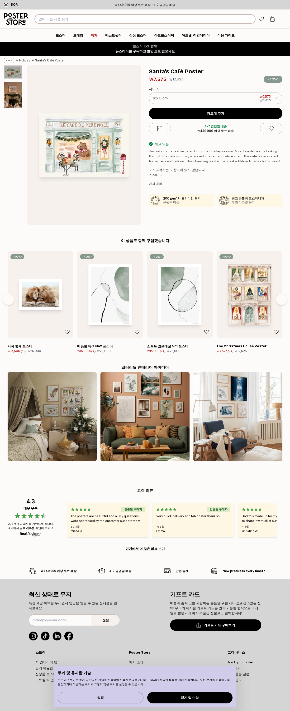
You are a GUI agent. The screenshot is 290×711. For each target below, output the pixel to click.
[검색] (251, 19)
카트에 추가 (215, 114)
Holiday (24, 60)
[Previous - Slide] (8, 299)
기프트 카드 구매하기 (215, 625)
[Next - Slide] (281, 299)
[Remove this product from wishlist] (271, 128)
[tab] (261, 19)
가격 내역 (155, 184)
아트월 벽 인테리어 (49, 680)
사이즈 (154, 89)
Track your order (240, 662)
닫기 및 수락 (190, 698)
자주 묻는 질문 (238, 674)
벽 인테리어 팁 (46, 662)
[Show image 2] (13, 95)
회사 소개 (136, 662)
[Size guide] (160, 128)
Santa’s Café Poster (50, 60)
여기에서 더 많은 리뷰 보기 (145, 549)
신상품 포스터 (45, 674)
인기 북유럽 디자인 (49, 668)
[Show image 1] (13, 72)
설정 (100, 698)
